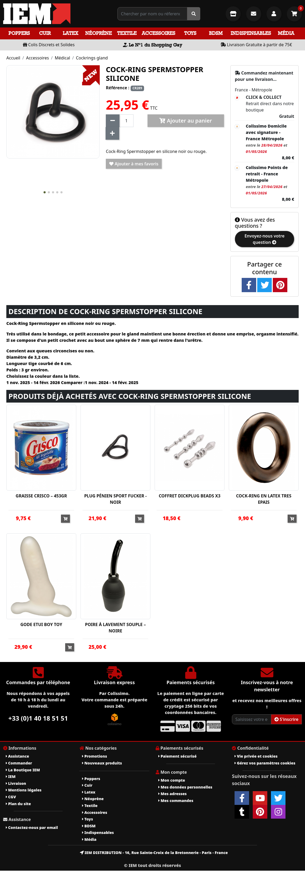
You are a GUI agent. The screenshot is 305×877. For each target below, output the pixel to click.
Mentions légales (23, 789)
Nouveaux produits (102, 763)
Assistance (17, 756)
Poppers (19, 33)
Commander (19, 763)
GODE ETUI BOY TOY (41, 624)
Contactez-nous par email (32, 827)
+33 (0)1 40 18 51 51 (38, 718)
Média (286, 33)
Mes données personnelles (185, 787)
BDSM (216, 33)
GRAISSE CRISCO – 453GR (41, 496)
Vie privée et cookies (256, 756)
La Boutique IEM (23, 769)
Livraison (16, 783)
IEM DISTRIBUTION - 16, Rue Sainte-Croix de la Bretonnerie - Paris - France (154, 852)
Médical (62, 58)
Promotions (94, 756)
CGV (11, 796)
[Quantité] (126, 120)
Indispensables (251, 33)
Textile (127, 33)
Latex (70, 33)
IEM (11, 776)
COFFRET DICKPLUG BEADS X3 (190, 496)
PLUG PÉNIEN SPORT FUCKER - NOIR (115, 499)
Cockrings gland (92, 58)
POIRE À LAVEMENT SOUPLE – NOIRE (115, 628)
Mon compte (171, 780)
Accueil (13, 58)
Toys (190, 33)
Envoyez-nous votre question (265, 239)
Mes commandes (175, 800)
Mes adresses (172, 793)
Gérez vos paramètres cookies (265, 763)
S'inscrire (286, 719)
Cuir (45, 33)
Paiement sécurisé (177, 756)
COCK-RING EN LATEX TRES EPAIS (264, 499)
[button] (45, 192)
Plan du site (18, 803)
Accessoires (158, 33)
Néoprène (98, 33)
